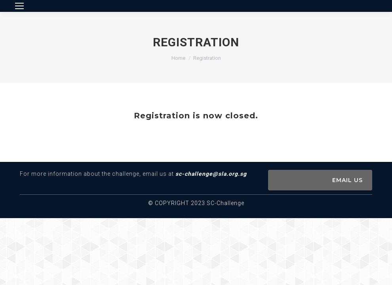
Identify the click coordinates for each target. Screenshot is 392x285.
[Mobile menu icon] (19, 5)
